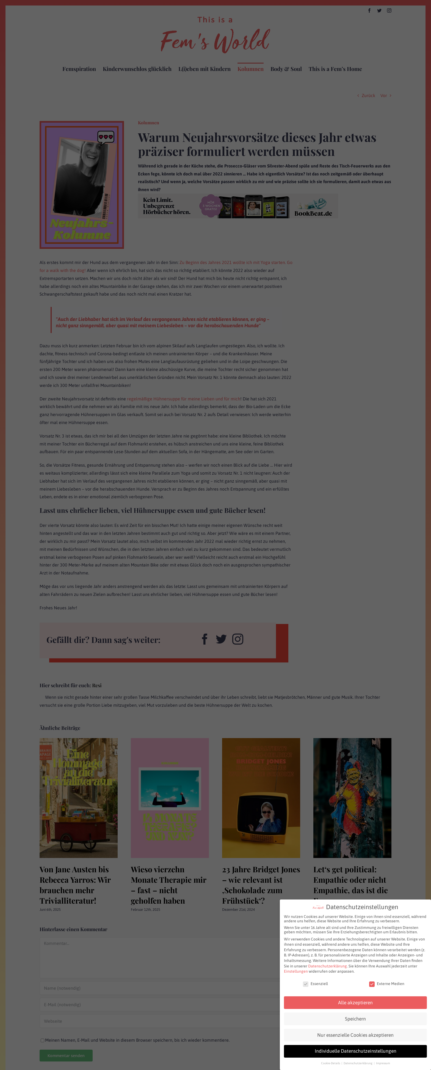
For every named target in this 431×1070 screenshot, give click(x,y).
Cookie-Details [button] (331, 1063)
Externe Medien (386, 983)
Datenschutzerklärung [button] (358, 1063)
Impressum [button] (383, 1063)
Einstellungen (296, 971)
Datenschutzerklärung (327, 966)
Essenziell (315, 983)
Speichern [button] (355, 1018)
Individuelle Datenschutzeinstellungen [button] (355, 1051)
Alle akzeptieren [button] (355, 1002)
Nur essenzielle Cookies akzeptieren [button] (355, 1035)
